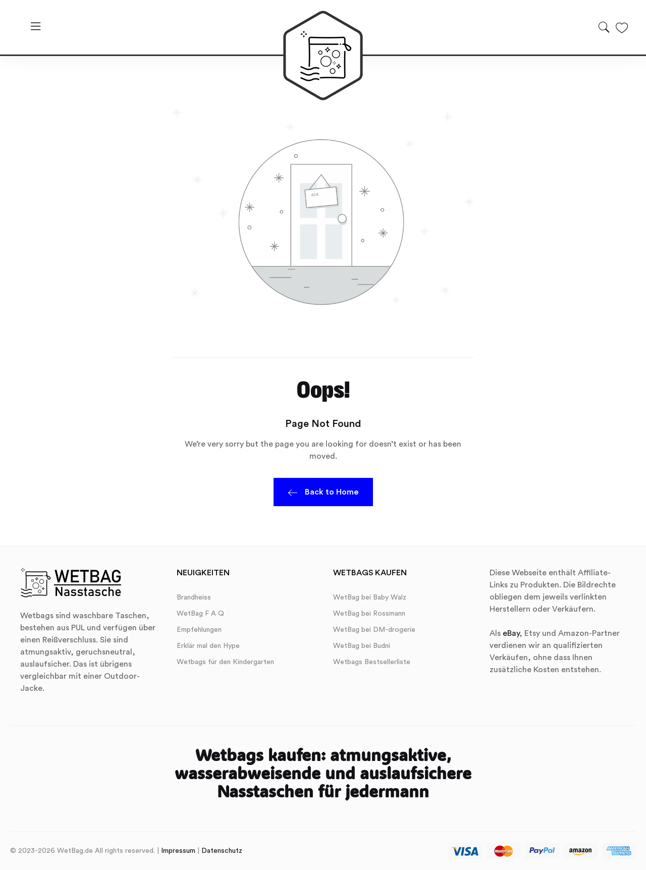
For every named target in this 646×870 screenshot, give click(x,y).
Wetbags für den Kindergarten (225, 662)
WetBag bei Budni (361, 645)
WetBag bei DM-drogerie (374, 629)
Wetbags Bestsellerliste (371, 662)
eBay (511, 633)
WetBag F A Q (200, 613)
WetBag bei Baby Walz (369, 597)
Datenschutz (221, 850)
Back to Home (323, 493)
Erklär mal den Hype (208, 645)
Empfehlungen (199, 629)
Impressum (178, 850)
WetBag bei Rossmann (369, 613)
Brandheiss (194, 597)
